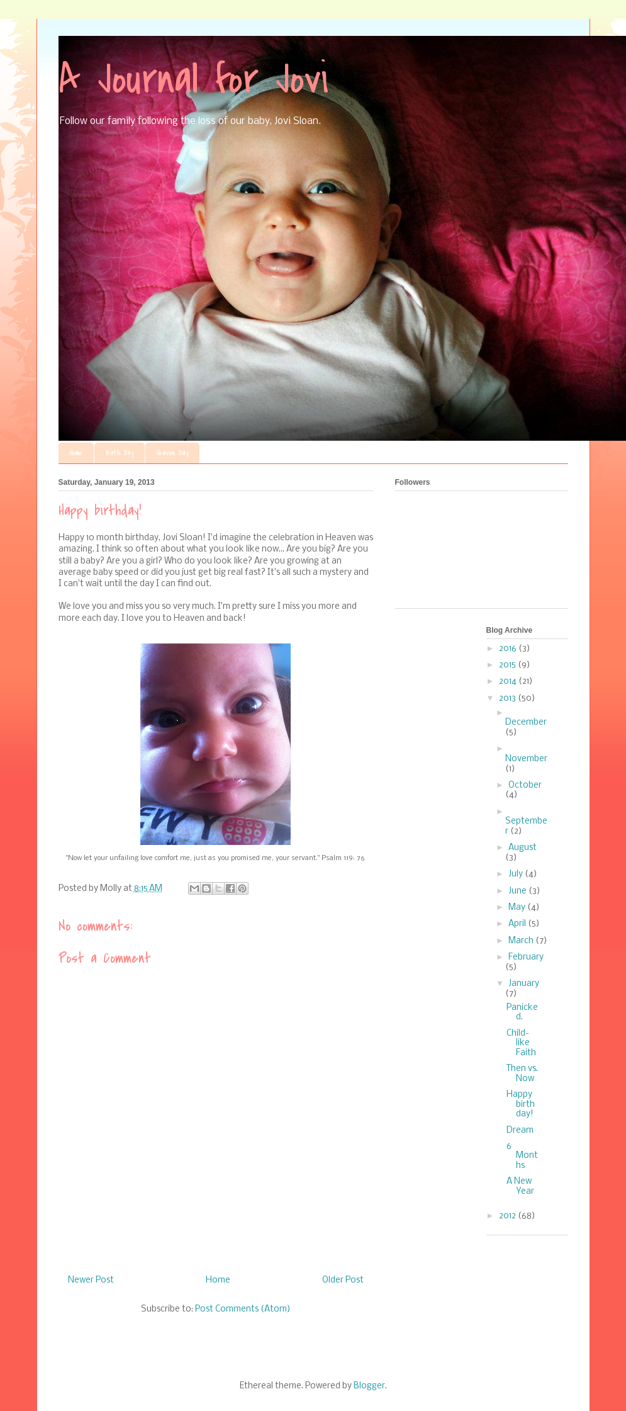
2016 (508, 649)
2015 (508, 665)
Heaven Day (172, 453)
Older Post (343, 1280)
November (526, 759)
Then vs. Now (522, 1074)
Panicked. (522, 1013)
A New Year (520, 1186)
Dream (520, 1130)
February (526, 957)
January (523, 984)
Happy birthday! (520, 1104)
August (522, 848)
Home (76, 453)
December (526, 722)
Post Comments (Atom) (243, 1309)
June (518, 891)
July (516, 874)
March (521, 941)
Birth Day (119, 453)
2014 (508, 681)
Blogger (369, 1386)
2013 (508, 698)
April (518, 924)
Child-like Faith (521, 1043)
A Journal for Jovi (193, 79)
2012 (508, 1216)
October (525, 785)
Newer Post (91, 1280)
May (517, 907)
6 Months (522, 1156)
